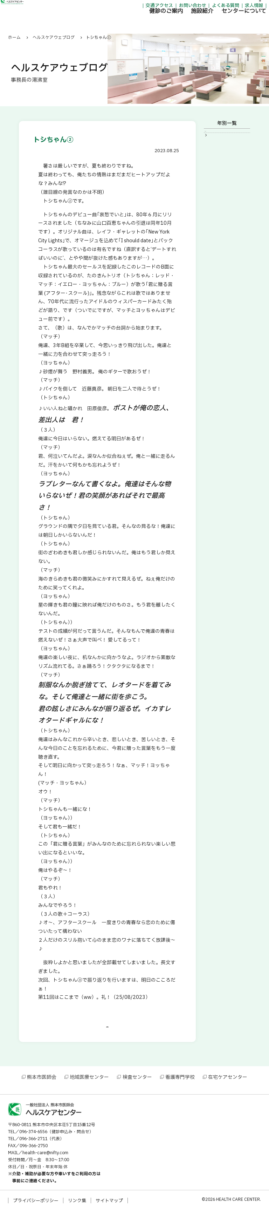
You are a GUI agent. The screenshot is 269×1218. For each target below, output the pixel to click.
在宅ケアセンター (227, 1084)
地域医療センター (89, 1084)
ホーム (14, 37)
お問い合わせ (158, 7)
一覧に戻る (107, 1031)
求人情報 (220, 7)
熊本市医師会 (41, 1084)
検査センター (137, 1084)
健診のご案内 (132, 23)
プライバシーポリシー (35, 1208)
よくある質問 (191, 7)
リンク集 (77, 1208)
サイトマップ (109, 1208)
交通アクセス (125, 7)
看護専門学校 (180, 1084)
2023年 (217, 135)
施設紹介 (168, 23)
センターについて (209, 23)
